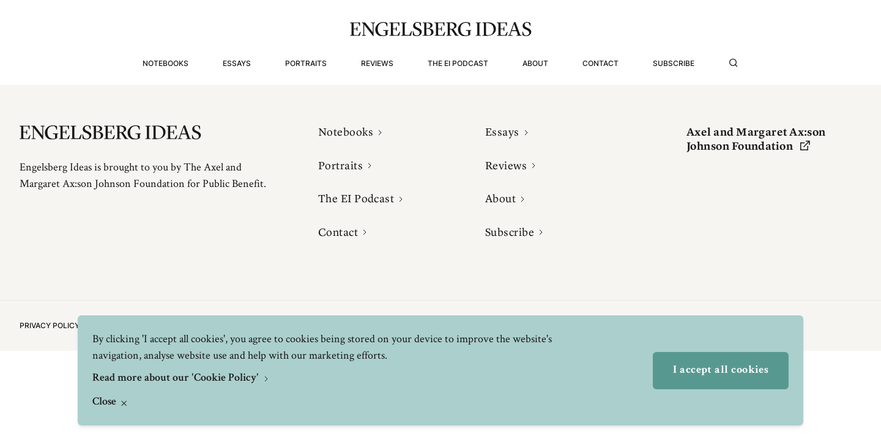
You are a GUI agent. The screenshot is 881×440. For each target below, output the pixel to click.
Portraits (306, 63)
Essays (237, 63)
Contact (600, 63)
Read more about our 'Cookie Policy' (176, 378)
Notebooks (165, 63)
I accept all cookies (720, 370)
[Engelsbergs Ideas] (441, 29)
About (535, 63)
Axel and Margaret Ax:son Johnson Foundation (756, 139)
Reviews (377, 63)
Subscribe (673, 63)
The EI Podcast (458, 63)
